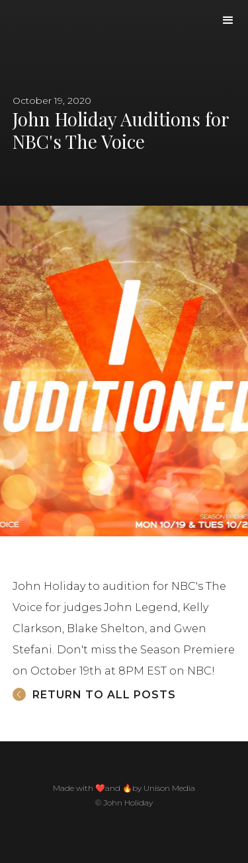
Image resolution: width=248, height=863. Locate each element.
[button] (228, 20)
